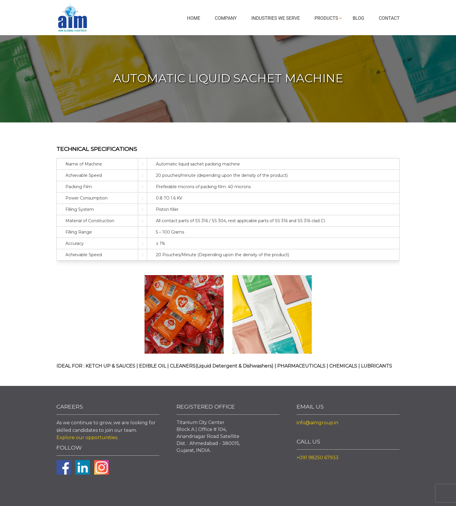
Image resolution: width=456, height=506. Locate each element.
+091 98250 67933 (318, 457)
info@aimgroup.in (317, 422)
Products (326, 18)
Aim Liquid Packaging (72, 19)
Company (226, 18)
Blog (358, 18)
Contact (389, 18)
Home (193, 18)
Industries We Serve (275, 18)
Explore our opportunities (86, 437)
